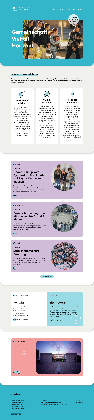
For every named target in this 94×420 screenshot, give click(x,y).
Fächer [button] (68, 9)
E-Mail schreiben (22, 319)
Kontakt (80, 9)
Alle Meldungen (47, 276)
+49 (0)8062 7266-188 (21, 315)
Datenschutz (79, 403)
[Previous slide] (15, 372)
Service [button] (74, 9)
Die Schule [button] (60, 9)
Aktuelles (52, 9)
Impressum (79, 401)
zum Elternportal (59, 320)
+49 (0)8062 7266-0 (20, 313)
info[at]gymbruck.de (17, 408)
